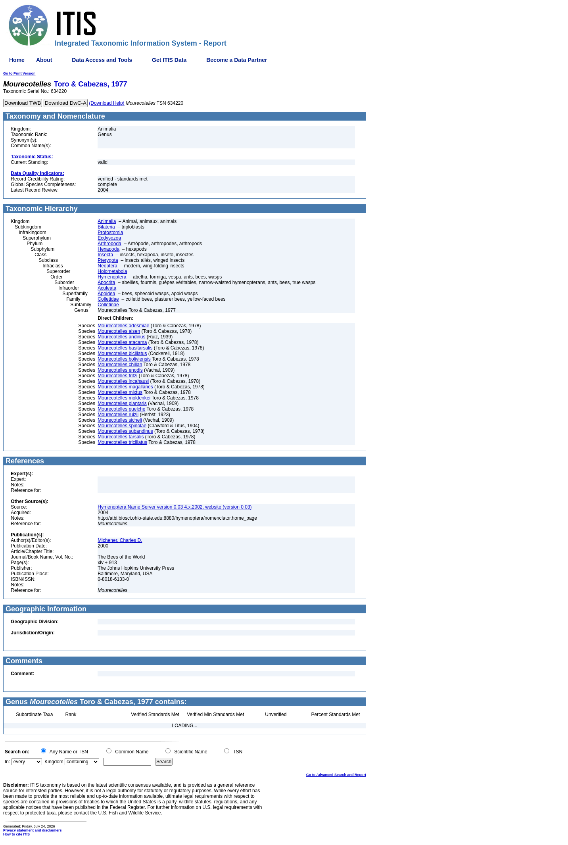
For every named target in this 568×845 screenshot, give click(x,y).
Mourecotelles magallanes (125, 387)
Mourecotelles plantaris (122, 403)
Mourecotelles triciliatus (122, 442)
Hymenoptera (112, 277)
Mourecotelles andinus (121, 337)
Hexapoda (108, 249)
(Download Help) (106, 103)
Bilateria (106, 227)
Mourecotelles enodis (120, 370)
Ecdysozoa (109, 238)
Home (17, 60)
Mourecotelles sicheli (120, 420)
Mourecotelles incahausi (123, 381)
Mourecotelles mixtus (120, 392)
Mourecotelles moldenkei (124, 398)
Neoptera (107, 266)
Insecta (105, 254)
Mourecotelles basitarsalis (125, 348)
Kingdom (53, 761)
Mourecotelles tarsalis (121, 437)
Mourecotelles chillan (120, 364)
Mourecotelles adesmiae (123, 325)
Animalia (107, 221)
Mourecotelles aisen (119, 331)
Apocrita (106, 282)
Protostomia (110, 232)
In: (7, 761)
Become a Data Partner (236, 60)
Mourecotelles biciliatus (122, 353)
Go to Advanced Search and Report (336, 775)
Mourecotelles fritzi (117, 375)
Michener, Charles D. (120, 540)
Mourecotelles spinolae (122, 425)
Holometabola (112, 271)
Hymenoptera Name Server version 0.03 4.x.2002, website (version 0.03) (174, 507)
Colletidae (108, 299)
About (44, 60)
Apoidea (106, 293)
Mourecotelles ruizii (118, 414)
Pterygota (108, 260)
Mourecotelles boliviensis (124, 359)
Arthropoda (109, 243)
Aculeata (107, 288)
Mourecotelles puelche (121, 409)
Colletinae (108, 304)
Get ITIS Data (169, 60)
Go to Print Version (19, 73)
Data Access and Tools (102, 60)
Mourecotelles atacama (122, 342)
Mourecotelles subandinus (125, 431)
